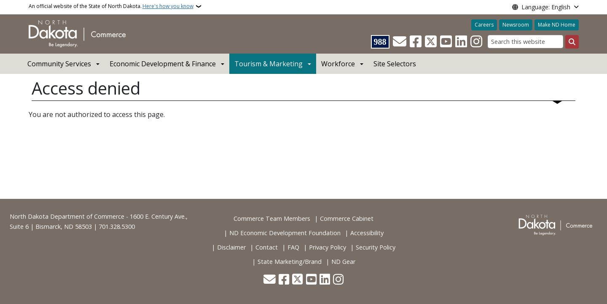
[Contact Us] (399, 42)
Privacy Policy (327, 247)
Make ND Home (556, 24)
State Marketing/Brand (290, 262)
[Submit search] (572, 42)
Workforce (338, 63)
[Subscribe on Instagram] (476, 42)
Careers (484, 24)
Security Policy (375, 247)
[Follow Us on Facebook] (416, 42)
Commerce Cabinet (346, 218)
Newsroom (515, 24)
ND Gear (343, 262)
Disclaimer (231, 247)
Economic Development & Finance (163, 63)
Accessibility (367, 233)
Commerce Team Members (272, 218)
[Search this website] (525, 41)
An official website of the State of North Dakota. (111, 6)
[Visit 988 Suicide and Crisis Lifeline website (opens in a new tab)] (380, 42)
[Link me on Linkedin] (461, 42)
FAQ (293, 247)
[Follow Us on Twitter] (431, 42)
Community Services (59, 63)
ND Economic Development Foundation (285, 233)
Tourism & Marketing (268, 63)
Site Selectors (394, 63)
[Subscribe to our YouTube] (446, 42)
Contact (266, 247)
